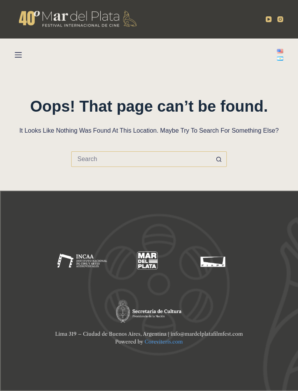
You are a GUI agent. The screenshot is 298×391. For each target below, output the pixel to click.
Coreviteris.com (163, 341)
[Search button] (219, 159)
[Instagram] (280, 19)
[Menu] (18, 54)
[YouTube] (269, 19)
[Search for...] (141, 159)
